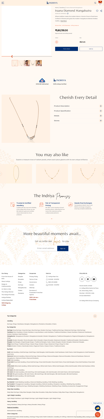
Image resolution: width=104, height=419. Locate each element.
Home (56, 7)
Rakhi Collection (48, 397)
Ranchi (87, 409)
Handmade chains (27, 326)
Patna (62, 409)
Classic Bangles (56, 322)
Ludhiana (33, 409)
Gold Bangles (41, 332)
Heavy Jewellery (12, 381)
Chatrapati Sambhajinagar (72, 405)
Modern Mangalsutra (49, 316)
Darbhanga (89, 405)
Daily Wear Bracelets (38, 372)
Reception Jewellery (60, 364)
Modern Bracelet (18, 320)
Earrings (9, 304)
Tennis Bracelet (28, 320)
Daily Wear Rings (64, 372)
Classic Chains (49, 326)
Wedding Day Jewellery (74, 364)
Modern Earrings (46, 310)
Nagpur (53, 409)
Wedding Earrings (21, 366)
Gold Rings (32, 332)
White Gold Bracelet (71, 346)
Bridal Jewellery (24, 397)
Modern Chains (16, 326)
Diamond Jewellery (19, 336)
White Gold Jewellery (20, 346)
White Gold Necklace (84, 346)
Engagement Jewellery (23, 364)
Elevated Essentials (13, 397)
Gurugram (45, 407)
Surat (9, 411)
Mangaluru (40, 409)
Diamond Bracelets (64, 336)
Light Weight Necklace (14, 378)
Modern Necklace (12, 314)
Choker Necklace (28, 312)
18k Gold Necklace (72, 354)
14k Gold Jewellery (18, 356)
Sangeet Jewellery (36, 364)
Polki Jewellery (15, 340)
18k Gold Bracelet (61, 354)
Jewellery (62, 7)
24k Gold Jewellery (18, 350)
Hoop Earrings (26, 310)
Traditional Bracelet (72, 320)
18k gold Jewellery (18, 354)
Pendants (42, 304)
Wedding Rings (56, 366)
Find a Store (66, 49)
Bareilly (27, 405)
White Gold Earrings (34, 346)
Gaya (26, 407)
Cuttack (82, 405)
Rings (15, 304)
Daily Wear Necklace (52, 372)
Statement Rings (54, 324)
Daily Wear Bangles (25, 372)
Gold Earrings (24, 332)
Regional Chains (39, 326)
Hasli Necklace (23, 314)
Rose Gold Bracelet (45, 342)
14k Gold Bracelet (30, 356)
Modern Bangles (67, 322)
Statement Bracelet (60, 320)
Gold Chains (69, 332)
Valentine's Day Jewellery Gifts (76, 397)
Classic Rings (34, 324)
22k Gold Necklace (74, 352)
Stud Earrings (36, 310)
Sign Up (62, 229)
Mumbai (47, 409)
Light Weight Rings (55, 378)
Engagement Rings (82, 366)
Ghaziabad (32, 407)
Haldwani (57, 407)
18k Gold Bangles (49, 354)
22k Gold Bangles (40, 352)
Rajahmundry (80, 409)
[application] (26, 30)
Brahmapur (51, 405)
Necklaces (21, 304)
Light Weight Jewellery (14, 375)
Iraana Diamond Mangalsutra (74, 7)
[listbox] (27, 62)
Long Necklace (38, 312)
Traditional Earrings (58, 310)
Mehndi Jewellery (47, 364)
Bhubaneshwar (42, 405)
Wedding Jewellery (12, 359)
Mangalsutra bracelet (36, 316)
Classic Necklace (72, 312)
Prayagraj (68, 409)
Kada (48, 322)
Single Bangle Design (27, 322)
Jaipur (84, 407)
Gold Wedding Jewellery (22, 362)
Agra (8, 405)
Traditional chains (59, 326)
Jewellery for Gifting (60, 397)
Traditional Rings (24, 324)
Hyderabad (73, 407)
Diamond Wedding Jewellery (39, 362)
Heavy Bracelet (32, 385)
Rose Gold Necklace (82, 342)
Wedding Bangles (33, 366)
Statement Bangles (78, 322)
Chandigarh (59, 405)
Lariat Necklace (48, 312)
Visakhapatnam (30, 411)
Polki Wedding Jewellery (56, 362)
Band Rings (14, 324)
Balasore (22, 405)
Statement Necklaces (84, 312)
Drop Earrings (17, 310)
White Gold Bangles (58, 346)
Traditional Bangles (40, 322)
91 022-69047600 (85, 276)
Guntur (38, 407)
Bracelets (48, 304)
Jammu (89, 407)
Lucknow (27, 409)
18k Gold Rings (39, 354)
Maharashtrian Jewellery (14, 391)
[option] (15, 63)
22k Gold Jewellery (18, 352)
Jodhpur (9, 409)
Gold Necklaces (60, 332)
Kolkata (21, 409)
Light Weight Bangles (41, 378)
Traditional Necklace (60, 312)
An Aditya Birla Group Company (89, 281)
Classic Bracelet (48, 320)
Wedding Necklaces (45, 366)
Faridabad (21, 407)
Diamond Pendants (32, 338)
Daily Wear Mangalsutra (77, 372)
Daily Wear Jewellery (13, 369)
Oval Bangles (16, 322)
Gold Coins (10, 334)
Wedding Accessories (68, 366)
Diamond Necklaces (77, 336)
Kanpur (15, 409)
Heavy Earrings (22, 385)
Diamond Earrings (31, 336)
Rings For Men (64, 324)
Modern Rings (43, 324)
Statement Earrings (70, 310)
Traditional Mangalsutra (64, 316)
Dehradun (10, 407)
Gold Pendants (89, 332)
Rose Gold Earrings (32, 342)
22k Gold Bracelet (51, 352)
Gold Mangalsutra (79, 332)
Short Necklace (17, 312)
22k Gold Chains (63, 352)
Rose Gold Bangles (69, 342)
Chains (54, 304)
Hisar (62, 407)
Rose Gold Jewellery (20, 342)
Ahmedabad (14, 405)
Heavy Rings (41, 385)
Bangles (27, 304)
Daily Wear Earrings (13, 372)
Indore (80, 407)
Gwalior (51, 407)
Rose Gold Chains (57, 342)
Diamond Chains (21, 338)
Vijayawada (20, 411)
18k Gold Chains (29, 354)
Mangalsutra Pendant (22, 316)
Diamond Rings (42, 336)
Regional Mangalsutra (79, 316)
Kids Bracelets (83, 320)
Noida (58, 409)
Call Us (91, 49)
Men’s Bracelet (38, 320)
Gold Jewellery (15, 332)
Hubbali (67, 407)
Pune (73, 409)
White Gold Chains (46, 346)
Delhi (15, 407)
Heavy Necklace (12, 385)
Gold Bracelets (50, 332)
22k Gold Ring (29, 352)
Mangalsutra (34, 304)
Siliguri (92, 409)
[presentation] (89, 414)
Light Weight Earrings (28, 378)
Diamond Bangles (52, 336)
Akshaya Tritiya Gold (36, 397)
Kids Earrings (81, 310)
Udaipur (14, 411)
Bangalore (34, 405)
